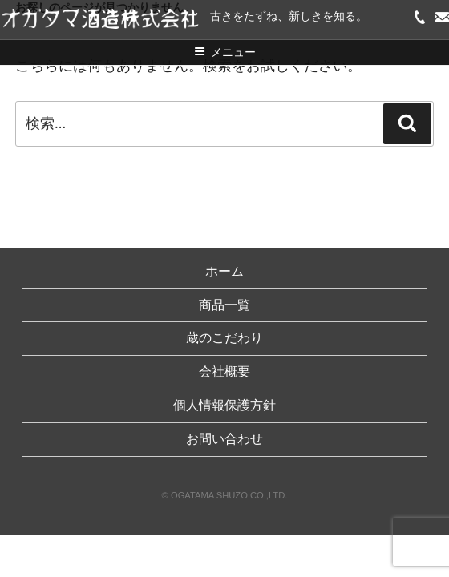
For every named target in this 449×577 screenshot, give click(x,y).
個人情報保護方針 (224, 405)
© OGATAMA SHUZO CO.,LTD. (225, 495)
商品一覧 (224, 305)
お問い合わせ (224, 439)
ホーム (224, 271)
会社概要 (224, 371)
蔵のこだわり (224, 338)
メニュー (225, 52)
